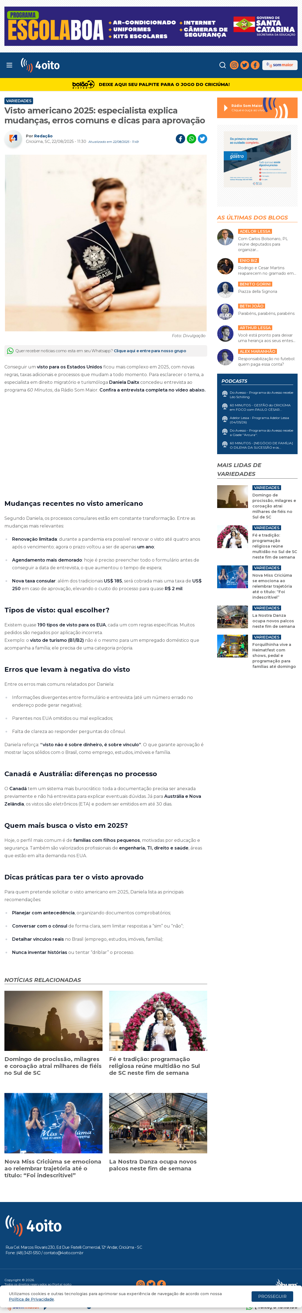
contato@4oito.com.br (63, 1252)
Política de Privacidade (31, 1299)
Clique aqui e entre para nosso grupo (150, 350)
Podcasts (234, 381)
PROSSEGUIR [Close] (272, 1296)
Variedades (18, 100)
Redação (43, 136)
